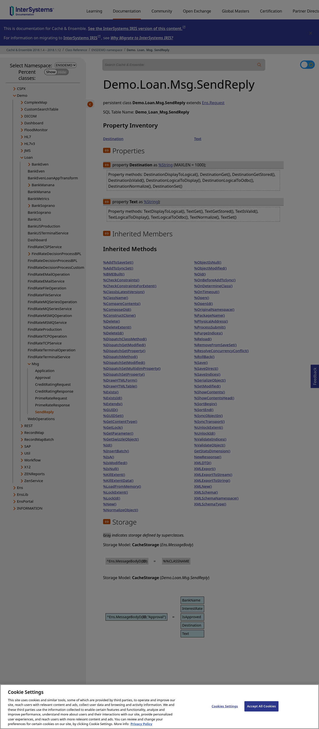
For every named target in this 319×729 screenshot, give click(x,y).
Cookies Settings (225, 711)
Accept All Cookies (261, 711)
